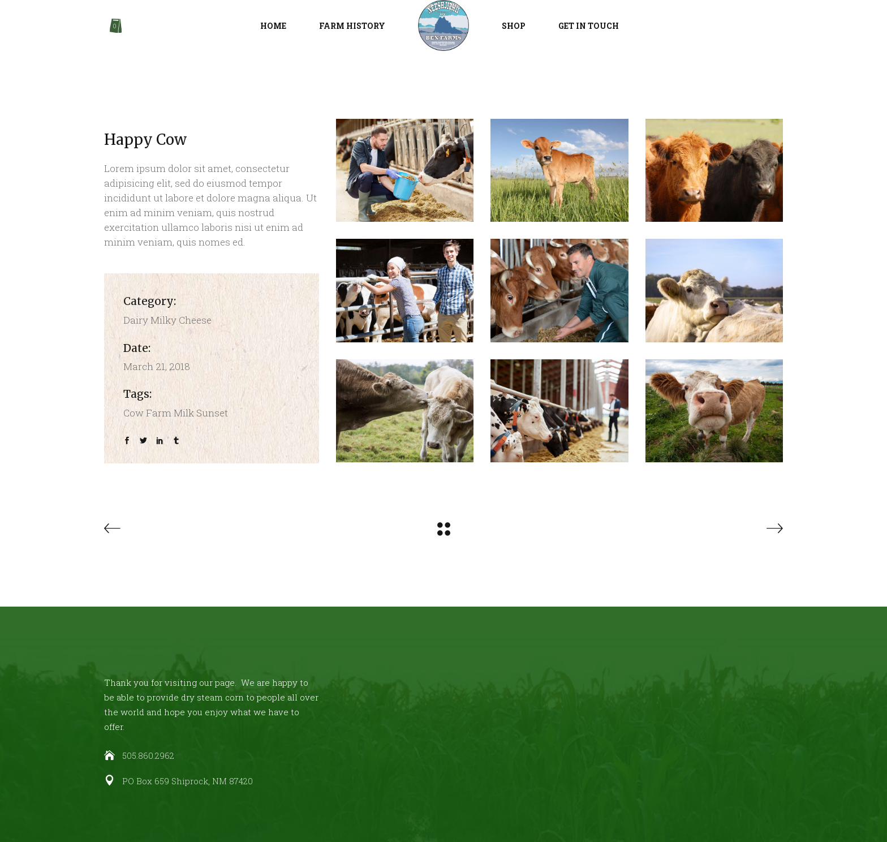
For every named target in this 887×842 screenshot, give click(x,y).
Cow (133, 412)
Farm (158, 412)
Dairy (135, 320)
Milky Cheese (181, 320)
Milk (184, 412)
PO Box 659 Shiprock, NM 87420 (187, 781)
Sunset (212, 412)
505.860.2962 (148, 755)
